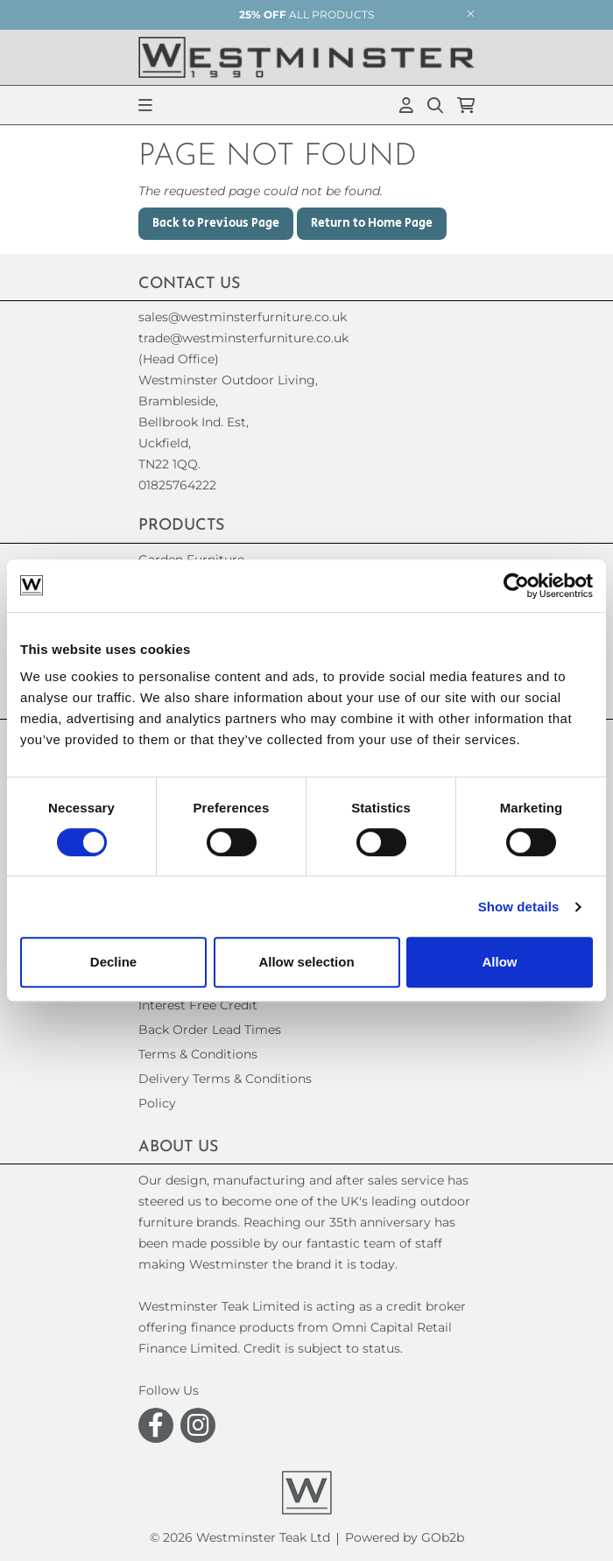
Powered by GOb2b (404, 1537)
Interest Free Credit (197, 1005)
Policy (157, 1103)
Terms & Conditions (197, 1054)
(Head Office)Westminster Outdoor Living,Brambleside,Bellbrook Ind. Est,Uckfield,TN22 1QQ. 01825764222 (228, 422)
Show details (519, 906)
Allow (500, 961)
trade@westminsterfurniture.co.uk (243, 338)
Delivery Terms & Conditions (225, 1078)
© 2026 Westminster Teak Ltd (240, 1537)
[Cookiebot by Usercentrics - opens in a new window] (516, 586)
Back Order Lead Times (209, 1029)
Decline (113, 961)
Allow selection (306, 961)
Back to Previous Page (215, 223)
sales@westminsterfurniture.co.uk (242, 317)
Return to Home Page (372, 223)
